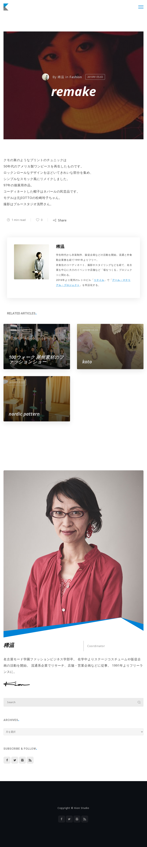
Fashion (75, 77)
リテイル (99, 280)
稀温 (61, 77)
